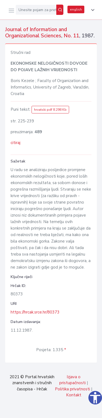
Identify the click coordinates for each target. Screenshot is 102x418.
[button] (92, 10)
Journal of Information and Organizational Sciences (36, 32)
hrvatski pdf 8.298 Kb (50, 109)
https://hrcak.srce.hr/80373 (35, 312)
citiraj (15, 142)
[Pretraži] (59, 10)
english (76, 9)
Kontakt (73, 395)
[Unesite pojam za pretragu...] (36, 10)
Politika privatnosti (72, 389)
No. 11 (71, 35)
